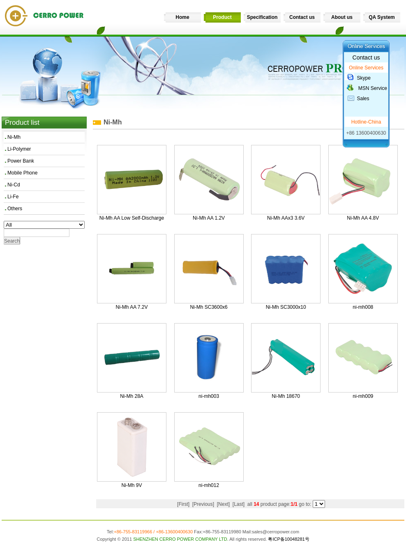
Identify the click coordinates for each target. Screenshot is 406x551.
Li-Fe (12, 197)
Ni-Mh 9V (131, 485)
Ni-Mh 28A (131, 396)
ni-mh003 (208, 396)
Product (222, 17)
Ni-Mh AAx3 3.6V (285, 218)
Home (182, 17)
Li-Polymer (19, 149)
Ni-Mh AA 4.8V (363, 218)
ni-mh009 (363, 396)
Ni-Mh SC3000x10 (286, 307)
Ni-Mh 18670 (286, 396)
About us (342, 17)
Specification (262, 17)
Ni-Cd (13, 185)
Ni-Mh (14, 137)
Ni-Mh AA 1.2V (209, 218)
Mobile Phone (22, 173)
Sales (363, 98)
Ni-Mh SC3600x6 (208, 307)
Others (14, 208)
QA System (382, 17)
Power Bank (20, 161)
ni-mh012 (208, 485)
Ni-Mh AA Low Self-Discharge (131, 218)
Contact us (302, 17)
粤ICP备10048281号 (288, 539)
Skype (364, 78)
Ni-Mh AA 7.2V (131, 307)
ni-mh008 (363, 307)
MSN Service (372, 88)
